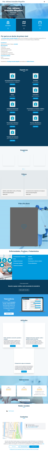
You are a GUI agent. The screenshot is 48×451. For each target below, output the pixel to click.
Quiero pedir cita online (24, 289)
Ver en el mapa (12, 430)
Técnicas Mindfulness (32, 263)
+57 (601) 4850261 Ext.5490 (33, 427)
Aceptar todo (34, 446)
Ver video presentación (13, 16)
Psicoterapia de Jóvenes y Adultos (35, 261)
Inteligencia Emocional (17, 261)
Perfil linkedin (11, 411)
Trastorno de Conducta (18, 265)
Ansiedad (30, 256)
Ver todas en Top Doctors (24, 400)
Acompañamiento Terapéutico (19, 256)
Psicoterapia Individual (18, 263)
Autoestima (30, 258)
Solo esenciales (24, 446)
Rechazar (14, 446)
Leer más (12, 84)
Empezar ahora (9, 313)
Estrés (14, 258)
